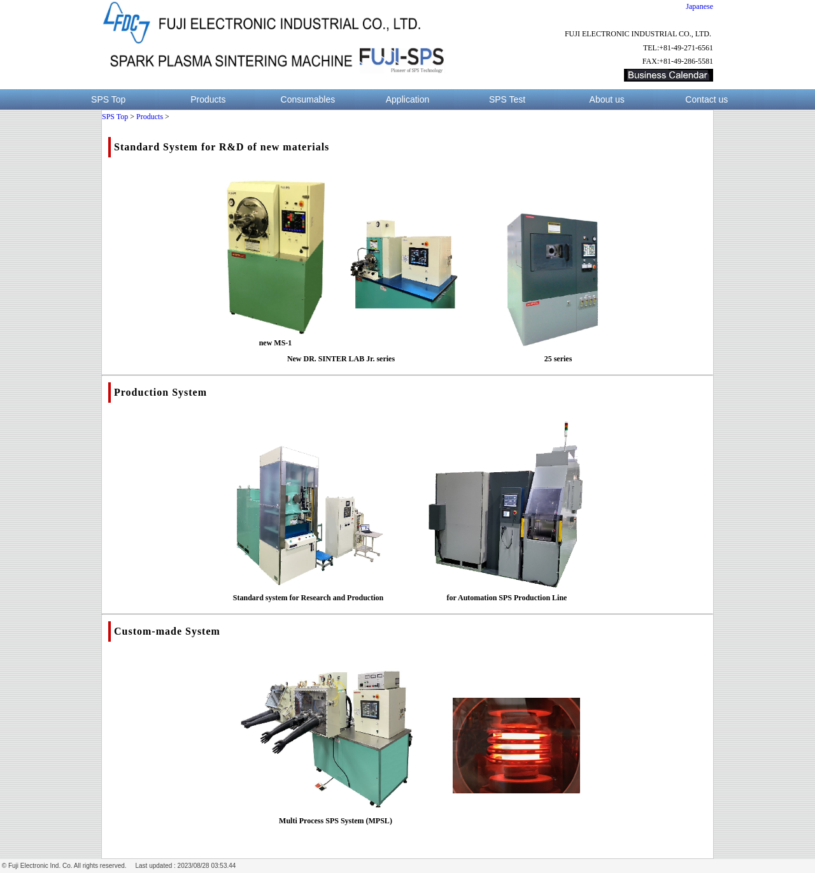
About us (607, 99)
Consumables (308, 99)
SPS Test (507, 99)
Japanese (699, 6)
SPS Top (108, 99)
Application (408, 99)
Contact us (706, 99)
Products (207, 99)
